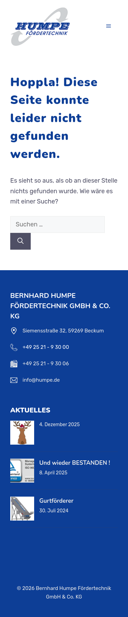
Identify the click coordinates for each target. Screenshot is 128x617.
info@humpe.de (41, 380)
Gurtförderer (56, 501)
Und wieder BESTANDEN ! (74, 463)
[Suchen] (20, 241)
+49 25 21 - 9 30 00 (46, 347)
